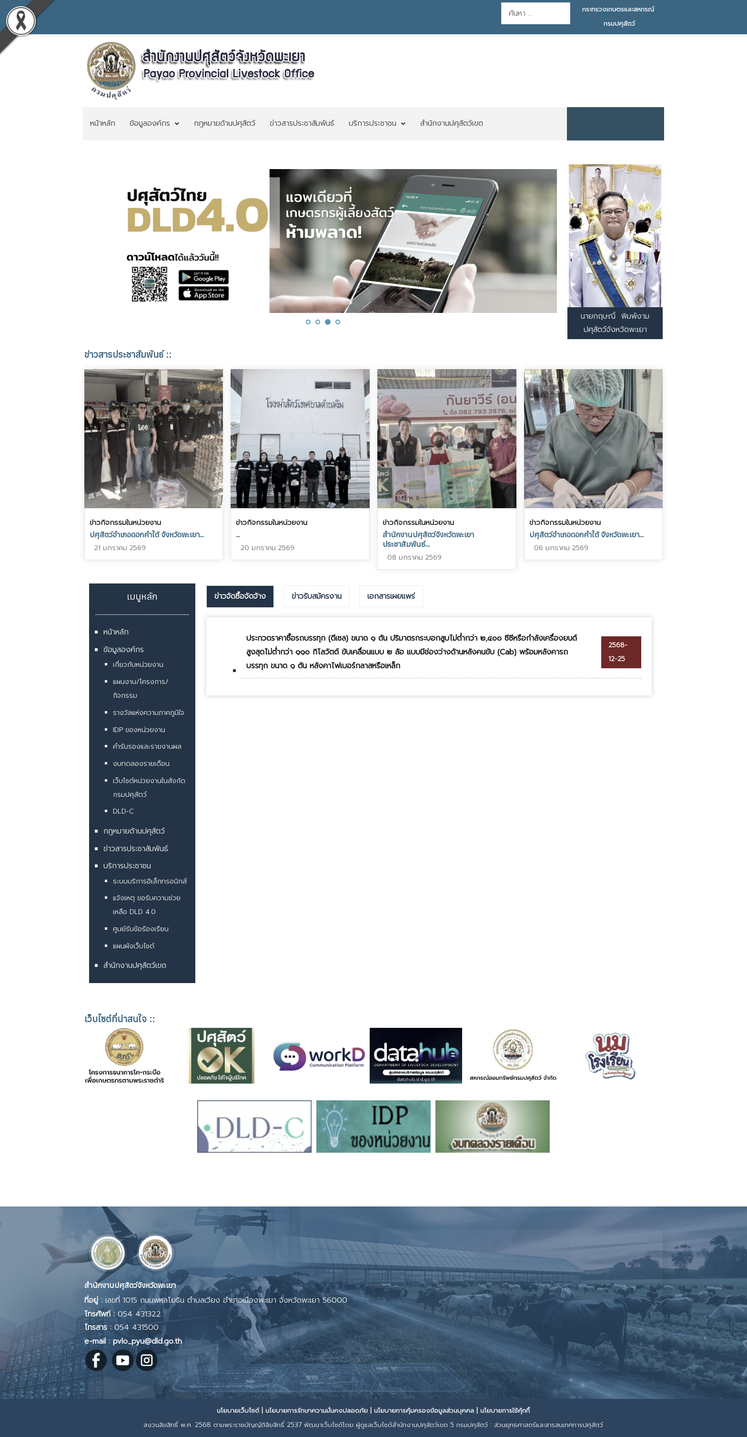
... (238, 534)
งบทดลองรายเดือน (141, 764)
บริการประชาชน (127, 866)
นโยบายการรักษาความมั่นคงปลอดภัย (316, 1411)
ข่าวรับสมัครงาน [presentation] (317, 596)
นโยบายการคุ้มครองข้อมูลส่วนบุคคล (424, 1411)
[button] (308, 322)
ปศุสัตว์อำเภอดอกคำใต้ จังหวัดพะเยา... (147, 534)
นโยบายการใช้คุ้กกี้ (505, 1411)
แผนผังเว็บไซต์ (133, 946)
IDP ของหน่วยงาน (139, 730)
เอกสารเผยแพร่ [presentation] (391, 596)
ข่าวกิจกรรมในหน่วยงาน (125, 522)
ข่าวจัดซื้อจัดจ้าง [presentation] (240, 596)
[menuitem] (102, 124)
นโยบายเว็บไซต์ (238, 1411)
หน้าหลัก (116, 632)
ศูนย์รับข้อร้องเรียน (141, 929)
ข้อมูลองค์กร (123, 649)
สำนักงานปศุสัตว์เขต (134, 965)
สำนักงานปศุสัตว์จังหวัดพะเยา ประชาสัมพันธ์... (428, 539)
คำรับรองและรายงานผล (147, 747)
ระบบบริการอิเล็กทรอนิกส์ (150, 881)
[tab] (240, 596)
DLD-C (123, 811)
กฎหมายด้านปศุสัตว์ (134, 831)
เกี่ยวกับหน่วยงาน (138, 665)
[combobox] (535, 13)
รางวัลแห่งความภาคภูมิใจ (148, 713)
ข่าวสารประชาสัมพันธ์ (135, 848)
